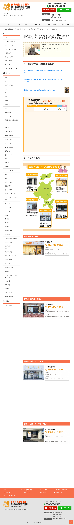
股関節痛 (7, 151)
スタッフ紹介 (8, 60)
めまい (7, 89)
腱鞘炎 (7, 174)
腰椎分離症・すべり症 (11, 255)
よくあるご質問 (9, 57)
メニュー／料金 (23, 24)
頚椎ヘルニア (8, 155)
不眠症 (7, 219)
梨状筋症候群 (8, 259)
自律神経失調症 (9, 85)
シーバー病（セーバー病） (11, 198)
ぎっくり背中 (8, 189)
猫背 (6, 108)
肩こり (7, 81)
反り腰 (7, 271)
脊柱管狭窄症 (8, 252)
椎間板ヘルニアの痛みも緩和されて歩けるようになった (39, 90)
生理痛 (7, 223)
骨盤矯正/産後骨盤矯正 (11, 120)
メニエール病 (8, 242)
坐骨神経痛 (8, 112)
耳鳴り (7, 93)
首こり (7, 124)
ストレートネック (10, 193)
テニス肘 (7, 281)
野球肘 (7, 288)
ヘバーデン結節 (9, 267)
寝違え (7, 178)
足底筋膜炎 (8, 186)
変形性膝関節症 (9, 135)
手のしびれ (8, 203)
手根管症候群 (8, 230)
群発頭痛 (7, 104)
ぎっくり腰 (8, 116)
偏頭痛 (7, 100)
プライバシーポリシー (11, 68)
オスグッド (8, 127)
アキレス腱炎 (8, 139)
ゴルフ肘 (7, 211)
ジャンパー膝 (8, 292)
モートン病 (8, 143)
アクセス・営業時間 (50, 24)
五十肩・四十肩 (9, 170)
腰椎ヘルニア (8, 182)
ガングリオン (8, 207)
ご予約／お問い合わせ (64, 24)
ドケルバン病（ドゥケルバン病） (11, 276)
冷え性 (7, 226)
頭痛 (6, 96)
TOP (9, 24)
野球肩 (7, 215)
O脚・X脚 (7, 285)
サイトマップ (8, 64)
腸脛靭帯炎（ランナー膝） (11, 247)
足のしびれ (8, 263)
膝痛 (6, 159)
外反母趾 (7, 234)
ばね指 (7, 162)
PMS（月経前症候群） (11, 238)
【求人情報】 (8, 305)
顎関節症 (7, 166)
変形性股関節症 (9, 147)
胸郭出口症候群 (9, 296)
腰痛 (6, 77)
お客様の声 (37, 24)
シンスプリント (9, 131)
